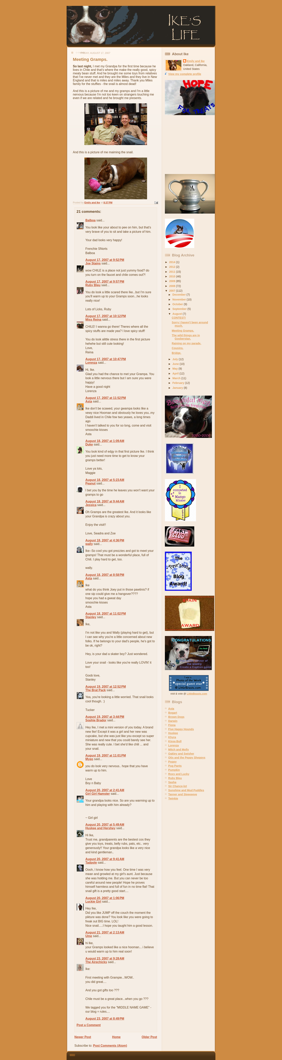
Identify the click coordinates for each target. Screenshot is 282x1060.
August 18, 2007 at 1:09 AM (104, 441)
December (180, 294)
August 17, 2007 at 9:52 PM (104, 260)
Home (116, 1037)
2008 (172, 286)
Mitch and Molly (178, 749)
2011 (172, 271)
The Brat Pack (95, 690)
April (176, 373)
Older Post (149, 1037)
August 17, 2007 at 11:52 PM (105, 398)
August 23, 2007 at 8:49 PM (104, 1018)
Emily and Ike (196, 61)
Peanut (90, 483)
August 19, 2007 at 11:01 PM (105, 755)
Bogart (172, 712)
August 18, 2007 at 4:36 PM (104, 540)
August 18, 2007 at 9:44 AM (104, 501)
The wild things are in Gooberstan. (186, 337)
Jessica (90, 505)
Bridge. (176, 353)
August (178, 313)
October (178, 304)
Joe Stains (93, 263)
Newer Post (82, 1037)
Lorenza (91, 362)
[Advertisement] (189, 144)
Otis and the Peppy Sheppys (186, 757)
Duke (89, 444)
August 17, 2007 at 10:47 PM (105, 359)
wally (89, 544)
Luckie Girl (93, 901)
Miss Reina (93, 319)
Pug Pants (175, 765)
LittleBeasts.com (197, 693)
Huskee (173, 733)
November (180, 299)
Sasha (172, 782)
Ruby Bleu (92, 285)
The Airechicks (96, 962)
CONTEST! (179, 317)
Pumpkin (174, 769)
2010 (172, 276)
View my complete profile (184, 74)
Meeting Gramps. (183, 330)
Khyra (172, 737)
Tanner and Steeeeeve (182, 794)
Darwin (172, 721)
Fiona (171, 725)
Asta (88, 401)
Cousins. (177, 348)
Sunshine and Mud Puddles (186, 790)
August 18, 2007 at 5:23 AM (104, 480)
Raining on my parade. (186, 343)
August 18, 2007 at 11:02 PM (105, 613)
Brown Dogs (176, 716)
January (178, 387)
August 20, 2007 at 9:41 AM (104, 859)
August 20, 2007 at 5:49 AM (104, 824)
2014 (172, 262)
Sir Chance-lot (177, 786)
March (177, 378)
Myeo (89, 759)
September (180, 308)
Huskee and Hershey (100, 828)
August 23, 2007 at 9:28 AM (104, 958)
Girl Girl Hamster (97, 793)
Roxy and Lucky (178, 774)
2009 (172, 281)
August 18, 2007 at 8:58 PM (104, 574)
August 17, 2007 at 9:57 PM (104, 281)
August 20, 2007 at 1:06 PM (104, 898)
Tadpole (91, 862)
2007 (172, 290)
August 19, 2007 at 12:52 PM (105, 686)
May (176, 368)
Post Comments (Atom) (110, 1045)
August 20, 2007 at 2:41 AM (104, 790)
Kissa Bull (175, 741)
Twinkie (173, 798)
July (176, 359)
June (176, 363)
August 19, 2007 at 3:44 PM (104, 716)
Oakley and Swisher (181, 753)
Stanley (90, 617)
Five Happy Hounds (181, 729)
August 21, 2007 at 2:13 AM (104, 932)
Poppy (172, 761)
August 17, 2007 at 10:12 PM (105, 316)
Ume (88, 936)
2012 (172, 266)
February (179, 382)
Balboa (90, 220)
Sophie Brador (95, 720)
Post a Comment (89, 1025)
